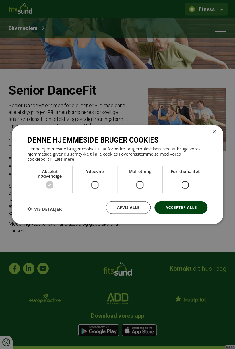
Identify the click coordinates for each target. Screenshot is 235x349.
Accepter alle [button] (181, 207)
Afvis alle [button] (127, 207)
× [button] (214, 132)
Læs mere (64, 159)
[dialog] (117, 174)
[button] (44, 209)
